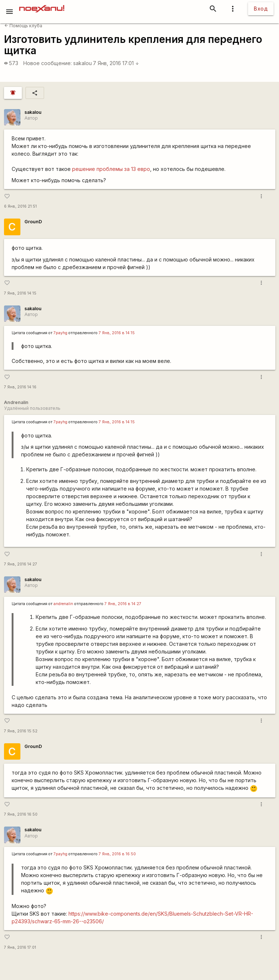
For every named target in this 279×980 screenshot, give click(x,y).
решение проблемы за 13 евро (111, 169)
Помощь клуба (23, 25)
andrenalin (63, 603)
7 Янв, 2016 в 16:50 (117, 854)
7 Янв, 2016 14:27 (20, 564)
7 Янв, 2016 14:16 (20, 387)
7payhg (60, 333)
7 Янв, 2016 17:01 (116, 63)
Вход (261, 8)
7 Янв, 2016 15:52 (21, 731)
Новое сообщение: (47, 63)
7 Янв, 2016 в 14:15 (117, 333)
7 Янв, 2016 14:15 (20, 293)
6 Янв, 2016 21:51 (20, 206)
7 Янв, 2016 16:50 (21, 814)
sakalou (82, 63)
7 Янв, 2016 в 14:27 (123, 603)
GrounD (33, 221)
